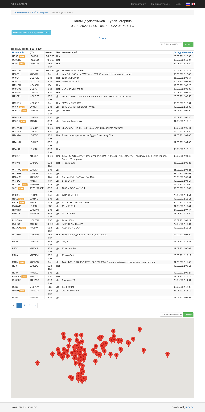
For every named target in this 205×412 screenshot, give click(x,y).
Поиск (102, 38)
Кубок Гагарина (40, 12)
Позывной (18, 52)
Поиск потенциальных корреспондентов (31, 33)
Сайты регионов (160, 4)
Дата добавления (183, 52)
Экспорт (188, 44)
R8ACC (190, 407)
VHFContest (19, 4)
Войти (178, 4)
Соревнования (138, 4)
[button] (113, 332)
